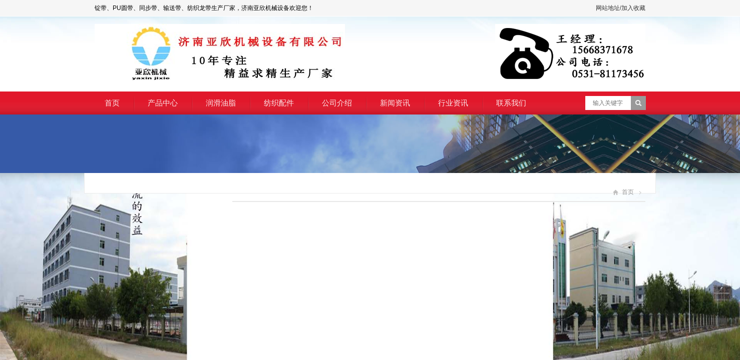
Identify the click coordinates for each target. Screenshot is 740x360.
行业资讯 (453, 102)
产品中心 (163, 102)
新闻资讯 (395, 102)
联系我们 (511, 102)
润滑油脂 (221, 102)
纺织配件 (279, 102)
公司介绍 (337, 102)
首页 (112, 102)
